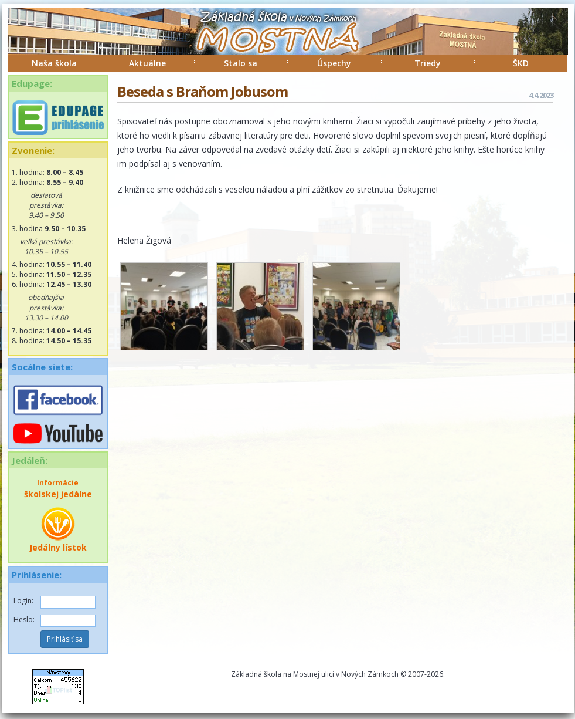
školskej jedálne (58, 488)
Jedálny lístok (58, 529)
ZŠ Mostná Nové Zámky (265, 43)
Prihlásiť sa (65, 639)
